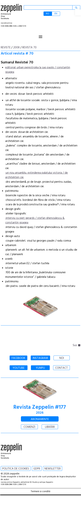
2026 (40, 413)
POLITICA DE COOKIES (15, 468)
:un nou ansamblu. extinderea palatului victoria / (35, 173)
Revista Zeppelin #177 (39, 407)
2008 (16, 47)
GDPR (36, 468)
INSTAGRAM (40, 358)
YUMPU (40, 368)
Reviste (6, 47)
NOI (61, 358)
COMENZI (29, 427)
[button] (78, 12)
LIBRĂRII (50, 427)
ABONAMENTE (40, 419)
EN (55, 14)
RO (47, 14)
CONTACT (61, 368)
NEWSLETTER (52, 468)
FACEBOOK (18, 358)
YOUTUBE (18, 368)
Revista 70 (29, 47)
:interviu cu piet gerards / (21, 218)
